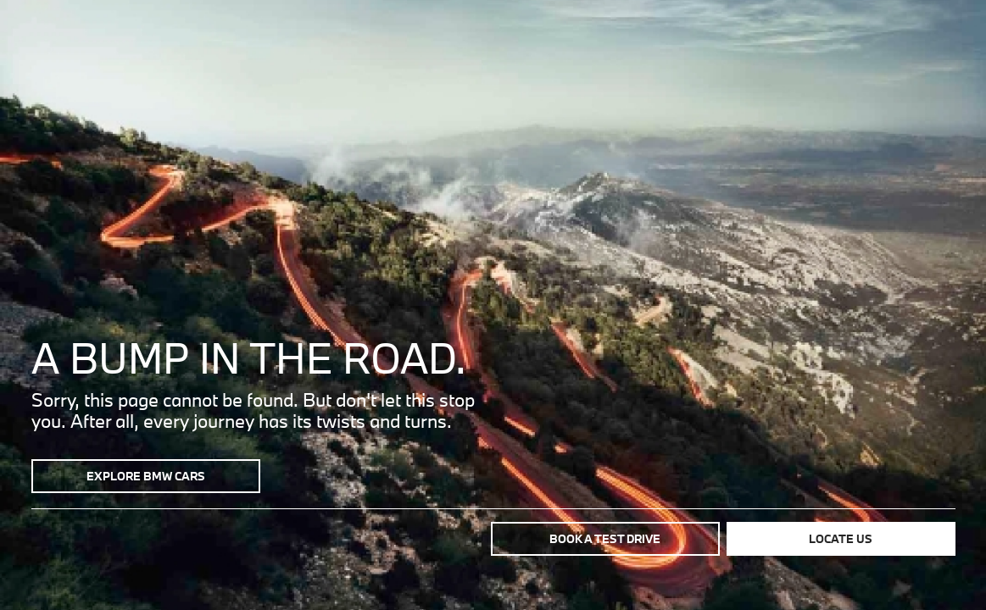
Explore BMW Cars (145, 476)
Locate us (840, 538)
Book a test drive (604, 538)
